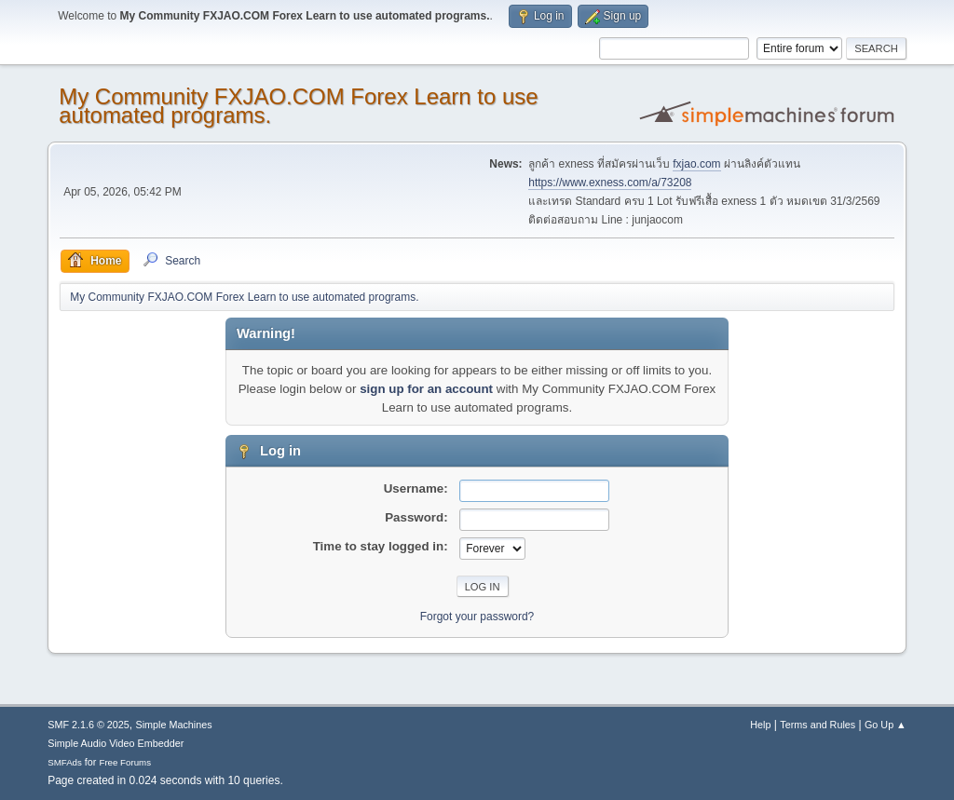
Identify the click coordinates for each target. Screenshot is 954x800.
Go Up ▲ (885, 724)
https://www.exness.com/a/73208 (609, 182)
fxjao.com (696, 163)
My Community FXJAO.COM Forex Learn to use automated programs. (298, 106)
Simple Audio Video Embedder (116, 743)
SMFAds (65, 762)
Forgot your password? (477, 616)
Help (760, 724)
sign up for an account (426, 389)
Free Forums (125, 762)
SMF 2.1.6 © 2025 (88, 724)
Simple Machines (174, 724)
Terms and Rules (817, 724)
